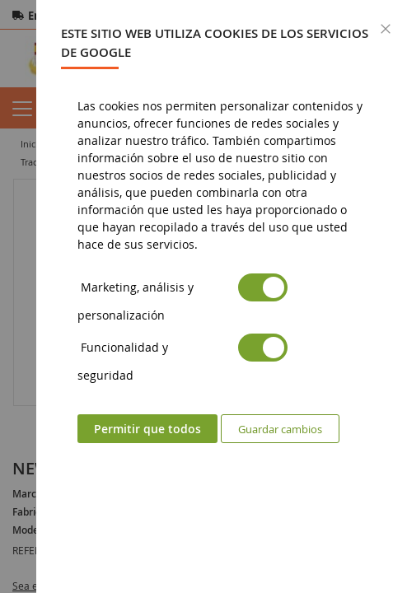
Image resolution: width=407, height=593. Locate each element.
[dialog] (221, 296)
